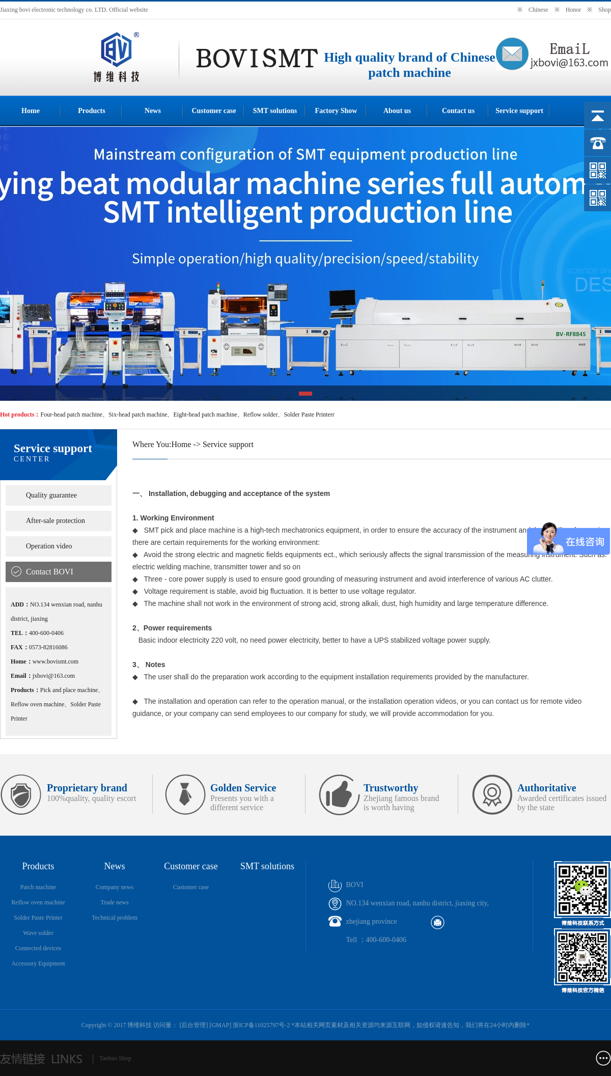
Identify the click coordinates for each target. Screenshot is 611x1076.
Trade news (114, 902)
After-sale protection (55, 521)
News (153, 111)
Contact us (458, 111)
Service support (519, 111)
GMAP (220, 1025)
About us (397, 111)
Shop (604, 9)
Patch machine (38, 887)
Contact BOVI (49, 571)
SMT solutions (275, 111)
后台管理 (193, 1025)
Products (91, 111)
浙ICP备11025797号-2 (261, 1025)
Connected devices (38, 948)
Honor (573, 9)
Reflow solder (260, 414)
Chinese (538, 9)
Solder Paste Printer (38, 917)
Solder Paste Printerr (309, 414)
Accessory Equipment (38, 963)
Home (30, 111)
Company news (114, 887)
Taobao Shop (115, 1058)
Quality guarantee (51, 495)
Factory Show (336, 111)
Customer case (213, 111)
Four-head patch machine (71, 414)
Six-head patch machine (137, 414)
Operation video (49, 546)
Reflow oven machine (38, 902)
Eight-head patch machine (205, 414)
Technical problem (114, 917)
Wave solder (38, 932)
